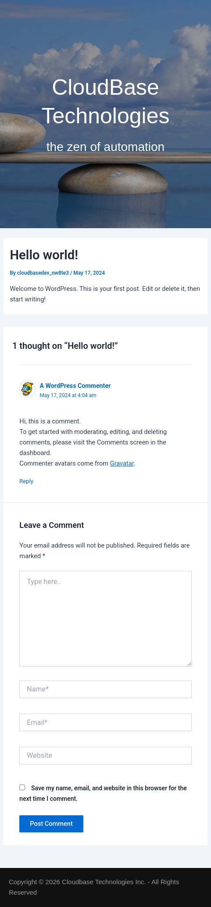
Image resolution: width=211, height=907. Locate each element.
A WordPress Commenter (75, 385)
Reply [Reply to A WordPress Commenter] (26, 481)
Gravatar (122, 463)
